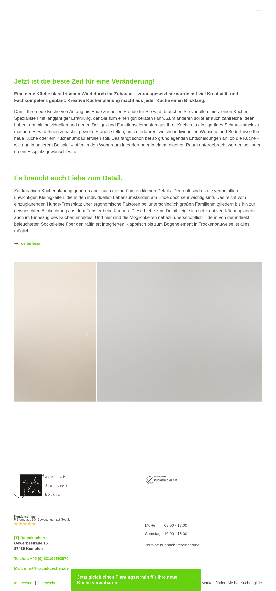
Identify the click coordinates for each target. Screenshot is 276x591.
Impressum (23, 583)
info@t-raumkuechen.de (46, 568)
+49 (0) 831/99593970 (49, 558)
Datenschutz (48, 583)
